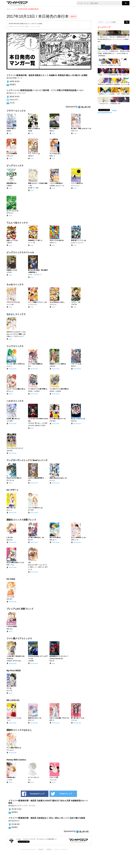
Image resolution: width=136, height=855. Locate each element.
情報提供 (41, 849)
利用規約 (49, 849)
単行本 (10, 368)
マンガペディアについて (28, 849)
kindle (10, 133)
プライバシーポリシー (61, 849)
